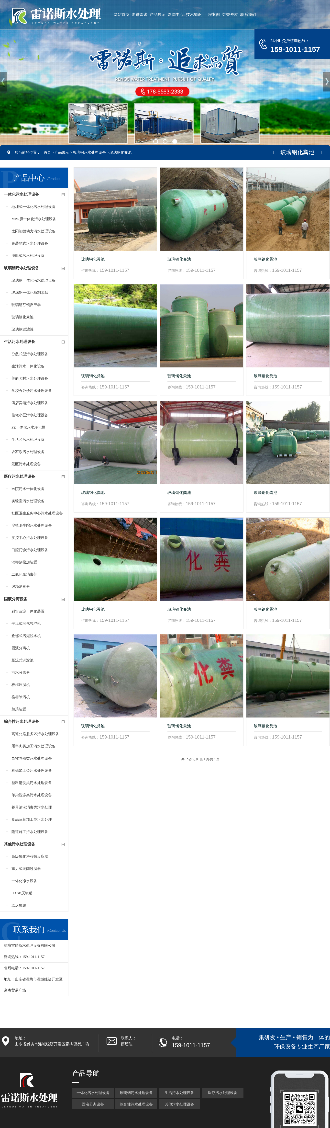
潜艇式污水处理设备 (27, 256)
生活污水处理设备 (19, 342)
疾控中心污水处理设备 (29, 538)
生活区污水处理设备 (27, 440)
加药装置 (18, 709)
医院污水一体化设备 (27, 489)
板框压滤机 (20, 685)
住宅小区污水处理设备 (29, 415)
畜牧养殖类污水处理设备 (31, 758)
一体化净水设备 (24, 881)
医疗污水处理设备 (19, 476)
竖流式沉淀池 (22, 660)
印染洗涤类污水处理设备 (31, 795)
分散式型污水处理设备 (29, 354)
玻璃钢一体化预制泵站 (29, 293)
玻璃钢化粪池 (121, 152)
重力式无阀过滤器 (26, 869)
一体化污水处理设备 (21, 194)
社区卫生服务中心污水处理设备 (37, 513)
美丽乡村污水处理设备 (29, 378)
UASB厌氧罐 (21, 893)
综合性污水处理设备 (21, 721)
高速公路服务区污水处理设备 (35, 734)
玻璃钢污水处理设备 (89, 152)
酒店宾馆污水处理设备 (29, 403)
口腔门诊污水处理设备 (29, 550)
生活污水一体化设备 (27, 366)
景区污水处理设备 (26, 464)
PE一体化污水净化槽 (28, 427)
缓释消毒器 (20, 587)
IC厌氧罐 (18, 905)
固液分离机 (20, 648)
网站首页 (121, 14)
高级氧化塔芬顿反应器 (29, 856)
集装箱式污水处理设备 (29, 243)
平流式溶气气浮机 (26, 624)
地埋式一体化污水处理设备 (33, 207)
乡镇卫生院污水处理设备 (31, 525)
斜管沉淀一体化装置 (27, 611)
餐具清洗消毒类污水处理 (31, 807)
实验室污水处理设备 (27, 501)
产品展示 (62, 152)
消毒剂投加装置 (24, 562)
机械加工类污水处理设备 (31, 771)
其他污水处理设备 (19, 844)
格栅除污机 (20, 697)
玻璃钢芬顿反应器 (26, 305)
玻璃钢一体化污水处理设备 (33, 280)
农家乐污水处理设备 (27, 452)
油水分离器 (20, 672)
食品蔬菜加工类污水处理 (31, 819)
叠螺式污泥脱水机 (26, 636)
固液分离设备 (15, 599)
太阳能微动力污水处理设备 (33, 231)
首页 (47, 152)
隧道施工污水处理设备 (29, 832)
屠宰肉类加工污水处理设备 (33, 746)
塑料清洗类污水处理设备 (31, 783)
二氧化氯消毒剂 (24, 574)
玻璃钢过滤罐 (22, 329)
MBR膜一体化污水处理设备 (33, 219)
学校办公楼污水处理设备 (31, 391)
